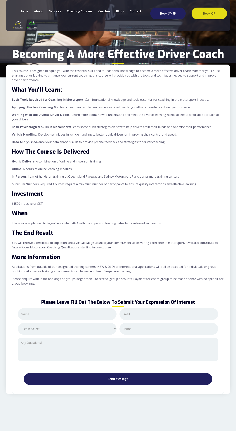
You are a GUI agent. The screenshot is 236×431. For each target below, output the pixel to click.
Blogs (120, 11)
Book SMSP (168, 13)
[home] (17, 25)
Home (24, 11)
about (38, 11)
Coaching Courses (79, 11)
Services (55, 11)
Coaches (104, 11)
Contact (135, 11)
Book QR (209, 13)
